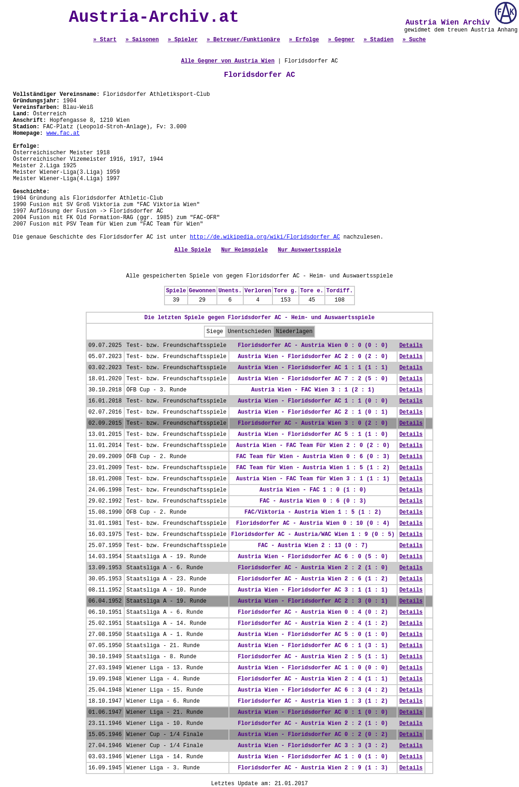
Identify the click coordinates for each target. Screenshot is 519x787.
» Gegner (341, 40)
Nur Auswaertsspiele (310, 250)
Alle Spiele (192, 250)
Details (411, 345)
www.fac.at (63, 133)
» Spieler (183, 40)
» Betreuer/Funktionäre (243, 40)
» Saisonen (142, 40)
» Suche (413, 40)
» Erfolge (304, 40)
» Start (104, 40)
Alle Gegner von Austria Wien (228, 61)
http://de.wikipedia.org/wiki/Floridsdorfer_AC (265, 237)
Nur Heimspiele (244, 250)
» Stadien (378, 40)
